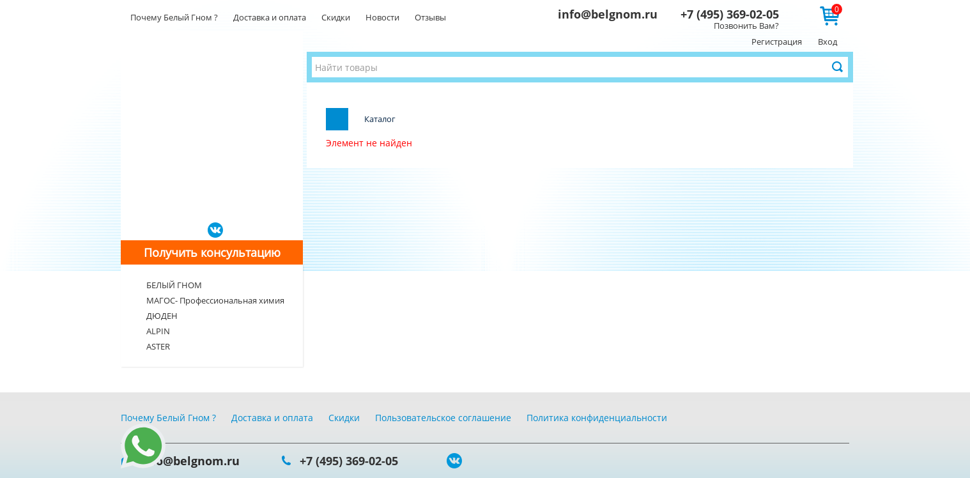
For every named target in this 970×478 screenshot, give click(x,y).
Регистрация (776, 41)
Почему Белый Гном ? (174, 17)
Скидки (335, 17)
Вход (827, 41)
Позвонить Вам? (746, 25)
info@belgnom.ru (608, 14)
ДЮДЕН (162, 315)
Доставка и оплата (269, 17)
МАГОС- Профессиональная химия (215, 300)
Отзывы (430, 17)
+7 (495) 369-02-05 (730, 14)
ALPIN (158, 331)
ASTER (158, 346)
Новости (382, 17)
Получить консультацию (212, 252)
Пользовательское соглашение (443, 418)
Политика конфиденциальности (597, 418)
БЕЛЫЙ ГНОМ (174, 285)
